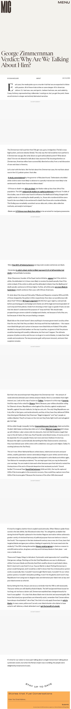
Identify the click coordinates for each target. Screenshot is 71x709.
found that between (33, 469)
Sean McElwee (14, 78)
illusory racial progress (44, 546)
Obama (32, 403)
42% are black (30, 188)
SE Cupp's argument (30, 301)
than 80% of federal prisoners (23, 265)
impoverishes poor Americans (46, 426)
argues (50, 278)
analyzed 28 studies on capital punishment (38, 191)
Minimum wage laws (53, 429)
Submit (65, 704)
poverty (65, 400)
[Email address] (39, 699)
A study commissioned (16, 177)
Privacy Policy (66, 707)
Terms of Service (58, 707)
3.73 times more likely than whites (28, 211)
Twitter (40, 400)
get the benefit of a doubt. (50, 606)
